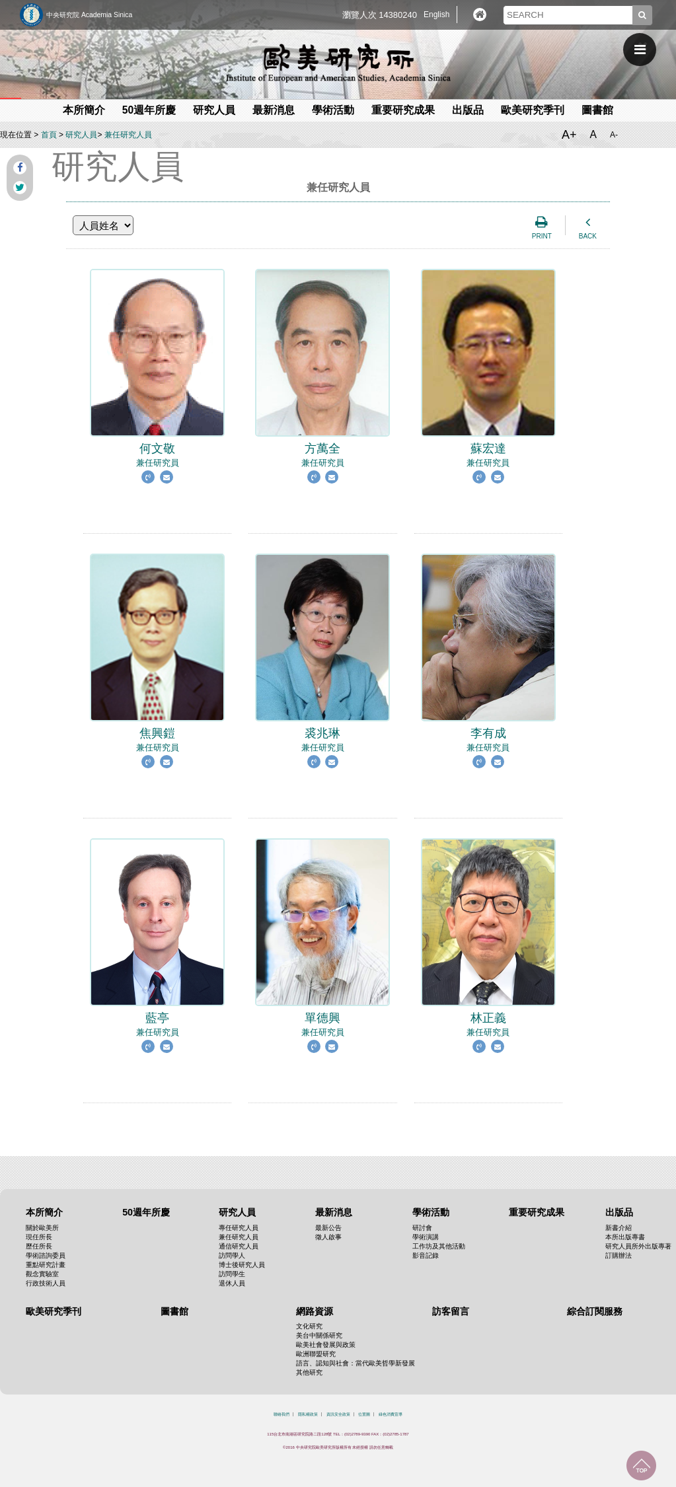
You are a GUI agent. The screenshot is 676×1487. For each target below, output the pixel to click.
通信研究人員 (238, 1246)
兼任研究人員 (128, 134)
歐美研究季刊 (532, 110)
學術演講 (425, 1237)
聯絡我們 (281, 1414)
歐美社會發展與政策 (326, 1344)
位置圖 (364, 1414)
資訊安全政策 (338, 1414)
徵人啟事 (328, 1237)
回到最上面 (641, 1465)
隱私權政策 (308, 1414)
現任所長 (39, 1237)
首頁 (49, 134)
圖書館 (597, 110)
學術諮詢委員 (45, 1255)
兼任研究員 (157, 448)
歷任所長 (39, 1246)
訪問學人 (232, 1255)
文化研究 (309, 1326)
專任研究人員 (238, 1227)
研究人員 (214, 110)
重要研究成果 (403, 110)
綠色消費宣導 (390, 1414)
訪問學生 (232, 1274)
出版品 (468, 110)
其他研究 (309, 1372)
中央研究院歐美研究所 (338, 63)
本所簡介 (84, 110)
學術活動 (333, 110)
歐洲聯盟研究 (316, 1354)
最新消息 (273, 110)
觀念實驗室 (42, 1274)
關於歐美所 (42, 1227)
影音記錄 (425, 1255)
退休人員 (232, 1283)
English (436, 14)
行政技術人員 (45, 1283)
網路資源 (314, 1311)
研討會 (422, 1227)
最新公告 (328, 1227)
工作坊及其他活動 (438, 1246)
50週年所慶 (149, 110)
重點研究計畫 (45, 1264)
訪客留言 (450, 1311)
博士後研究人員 (242, 1264)
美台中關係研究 (319, 1335)
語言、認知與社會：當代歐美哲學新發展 (355, 1363)
